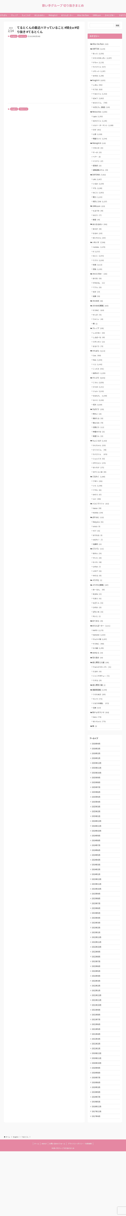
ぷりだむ (97, 612)
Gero (98, 758)
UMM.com (99, 216)
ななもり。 (100, 417)
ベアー (97, 163)
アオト (98, 508)
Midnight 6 (99, 149)
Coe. (97, 374)
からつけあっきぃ (103, 59)
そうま (98, 92)
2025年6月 (96, 836)
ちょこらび (100, 464)
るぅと (99, 422)
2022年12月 (97, 990)
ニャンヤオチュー (102, 714)
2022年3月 (96, 1037)
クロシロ (99, 154)
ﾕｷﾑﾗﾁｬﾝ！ (98, 569)
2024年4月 (96, 908)
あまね (98, 627)
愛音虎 (98, 173)
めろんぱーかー (102, 661)
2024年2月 (96, 919)
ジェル (99, 412)
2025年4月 (96, 847)
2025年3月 (96, 852)
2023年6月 (96, 960)
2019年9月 (96, 1155)
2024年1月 (96, 924)
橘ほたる (99, 441)
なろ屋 (99, 684)
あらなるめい (100, 235)
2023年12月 (97, 929)
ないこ (99, 269)
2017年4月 (96, 1180)
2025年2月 (96, 857)
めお (97, 307)
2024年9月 (96, 883)
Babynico (99, 551)
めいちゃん (100, 249)
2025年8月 (96, 826)
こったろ (99, 388)
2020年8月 (96, 1134)
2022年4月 (96, 1032)
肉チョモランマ (101, 753)
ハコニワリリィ (101, 531)
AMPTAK (99, 49)
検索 (117, 25)
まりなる (98, 565)
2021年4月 (96, 1093)
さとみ (99, 407)
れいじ (97, 651)
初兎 (98, 278)
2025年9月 (96, 821)
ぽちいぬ (99, 646)
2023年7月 (96, 954)
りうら (99, 273)
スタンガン (99, 360)
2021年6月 (96, 1083)
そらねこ (99, 326)
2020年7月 (96, 1139)
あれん (98, 584)
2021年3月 (96, 1098)
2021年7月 (96, 1078)
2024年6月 (96, 898)
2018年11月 (97, 1170)
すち (98, 197)
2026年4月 (96, 785)
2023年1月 (96, 985)
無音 (97, 230)
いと (98, 512)
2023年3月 (96, 975)
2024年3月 (96, 913)
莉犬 (98, 426)
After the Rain (101, 44)
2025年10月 (97, 816)
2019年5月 (96, 1165)
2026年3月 (96, 790)
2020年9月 (96, 1129)
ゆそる (98, 608)
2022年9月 (96, 1006)
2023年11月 (97, 934)
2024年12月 (97, 867)
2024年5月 (96, 903)
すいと (98, 589)
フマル (98, 517)
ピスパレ (98, 579)
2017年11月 (97, 1175)
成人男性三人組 (101, 700)
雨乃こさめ (100, 211)
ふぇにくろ (99, 484)
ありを (98, 293)
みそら (98, 522)
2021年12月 (97, 1052)
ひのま (97, 598)
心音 (98, 140)
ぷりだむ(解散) (101, 618)
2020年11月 (97, 1119)
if (97, 264)
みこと (99, 202)
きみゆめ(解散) (101, 321)
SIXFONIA (99, 182)
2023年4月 (96, 970)
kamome (100, 670)
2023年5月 (96, 965)
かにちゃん (100, 469)
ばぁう (99, 102)
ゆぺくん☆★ (100, 498)
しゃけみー (99, 350)
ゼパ (97, 560)
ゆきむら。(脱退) (102, 111)
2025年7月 (96, 831)
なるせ (98, 245)
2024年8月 (96, 888)
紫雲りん (99, 460)
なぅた (98, 593)
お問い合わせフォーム (57, 1208)
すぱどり (98, 431)
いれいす (99, 254)
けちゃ (99, 63)
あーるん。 (99, 622)
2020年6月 (96, 1145)
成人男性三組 (99, 723)
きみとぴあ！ (100, 287)
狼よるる (99, 446)
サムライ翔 (100, 675)
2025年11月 (97, 811)
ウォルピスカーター (103, 705)
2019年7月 (96, 1160)
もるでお (99, 221)
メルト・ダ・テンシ (104, 130)
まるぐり (99, 364)
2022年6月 (96, 1021)
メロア (98, 603)
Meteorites (100, 116)
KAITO (99, 666)
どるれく (99, 503)
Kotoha (98, 541)
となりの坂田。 (101, 743)
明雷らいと (100, 144)
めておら (98, 656)
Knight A (13, 36)
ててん (98, 302)
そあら (98, 632)
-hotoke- (100, 259)
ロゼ (97, 135)
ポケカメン (100, 488)
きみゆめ (98, 316)
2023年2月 (96, 980)
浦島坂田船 (100, 729)
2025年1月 (96, 862)
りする (98, 719)
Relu (98, 379)
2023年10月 (97, 939)
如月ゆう (100, 393)
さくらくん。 (100, 474)
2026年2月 (96, 795)
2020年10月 (97, 1124)
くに (98, 384)
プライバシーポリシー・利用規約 (80, 1208)
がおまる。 (99, 297)
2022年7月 (96, 1016)
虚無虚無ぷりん (101, 178)
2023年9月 (96, 944)
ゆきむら (98, 689)
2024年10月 (97, 877)
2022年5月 (96, 1026)
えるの (98, 709)
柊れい (98, 436)
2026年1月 (96, 800)
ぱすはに (98, 546)
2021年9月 (96, 1067)
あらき (98, 240)
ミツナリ (99, 168)
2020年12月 (97, 1114)
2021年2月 (96, 1103)
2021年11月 (97, 1057)
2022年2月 (96, 1042)
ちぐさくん (100, 68)
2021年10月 (97, 1062)
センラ (98, 738)
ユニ (97, 526)
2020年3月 (96, 1150)
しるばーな (99, 355)
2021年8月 (96, 1073)
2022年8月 (96, 1011)
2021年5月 (96, 1088)
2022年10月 (97, 1001)
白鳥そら (99, 450)
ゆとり (98, 225)
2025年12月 (97, 806)
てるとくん (22, 36)
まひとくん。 (101, 106)
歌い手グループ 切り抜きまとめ (63, 5)
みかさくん (100, 125)
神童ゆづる (99, 455)
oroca (97, 555)
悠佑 (98, 283)
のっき (98, 331)
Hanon (98, 536)
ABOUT (44, 1208)
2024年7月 (96, 893)
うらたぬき (100, 734)
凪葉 (97, 311)
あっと (99, 54)
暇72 (98, 206)
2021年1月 (96, 1109)
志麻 (97, 748)
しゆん (98, 87)
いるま (99, 192)
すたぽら (99, 369)
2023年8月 (96, 949)
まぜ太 (99, 78)
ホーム (36, 1208)
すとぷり (99, 398)
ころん (99, 403)
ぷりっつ (100, 73)
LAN (98, 187)
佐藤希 (98, 574)
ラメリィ (99, 336)
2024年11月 (97, 872)
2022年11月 (97, 996)
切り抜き (98, 694)
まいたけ (99, 493)
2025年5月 (96, 842)
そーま (98, 159)
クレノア (98, 345)
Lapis (98, 121)
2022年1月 (96, 1047)
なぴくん (99, 637)
